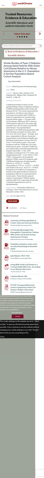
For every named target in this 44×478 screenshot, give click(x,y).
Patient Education (22, 34)
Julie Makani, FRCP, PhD (20, 256)
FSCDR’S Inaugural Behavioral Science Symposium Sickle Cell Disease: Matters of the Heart (22, 287)
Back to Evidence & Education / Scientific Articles (23, 53)
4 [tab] (24, 36)
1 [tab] (17, 36)
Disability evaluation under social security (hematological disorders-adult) (24, 246)
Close (2, 337)
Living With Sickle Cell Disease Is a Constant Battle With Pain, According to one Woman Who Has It (25, 267)
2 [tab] (19, 36)
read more (12, 201)
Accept (17, 316)
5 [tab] (26, 36)
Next (39, 33)
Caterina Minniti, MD (18, 276)
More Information (17, 312)
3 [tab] (22, 36)
